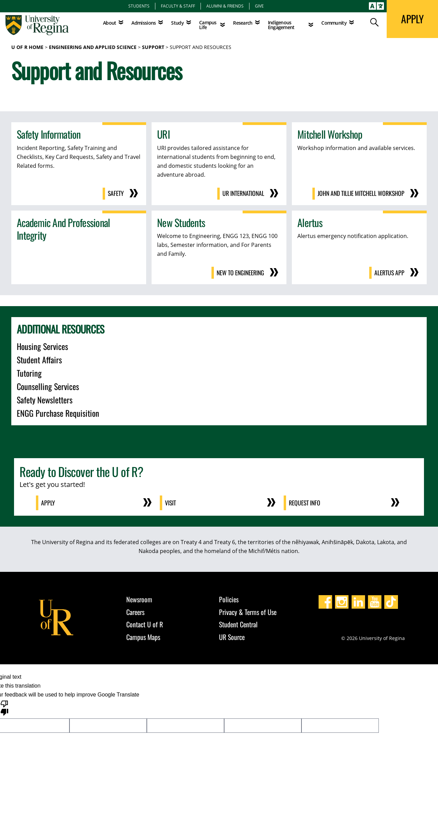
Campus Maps (143, 636)
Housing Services (42, 345)
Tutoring (29, 372)
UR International (242, 193)
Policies (229, 598)
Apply (48, 502)
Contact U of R (144, 623)
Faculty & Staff (178, 6)
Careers (135, 611)
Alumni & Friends (225, 6)
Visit (171, 502)
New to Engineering (239, 272)
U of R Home (27, 47)
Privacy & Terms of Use (247, 611)
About (109, 23)
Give (259, 6)
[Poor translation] (4, 706)
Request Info (305, 502)
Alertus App (389, 272)
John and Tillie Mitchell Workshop (360, 193)
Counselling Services (48, 385)
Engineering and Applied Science (93, 47)
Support (153, 47)
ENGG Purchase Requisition (58, 412)
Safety (115, 193)
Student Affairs (39, 359)
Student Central (238, 623)
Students (139, 6)
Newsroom (139, 598)
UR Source (232, 636)
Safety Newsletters (45, 399)
